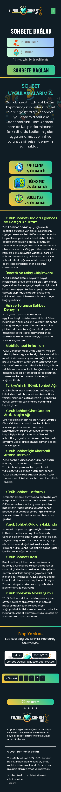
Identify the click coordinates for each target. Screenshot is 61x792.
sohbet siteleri (36, 775)
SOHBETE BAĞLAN (31, 70)
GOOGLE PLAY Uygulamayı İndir (35, 200)
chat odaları (15, 779)
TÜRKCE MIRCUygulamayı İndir (37, 184)
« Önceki (11, 678)
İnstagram (30, 702)
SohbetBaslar (16, 775)
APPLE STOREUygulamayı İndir (35, 168)
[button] (25, 708)
